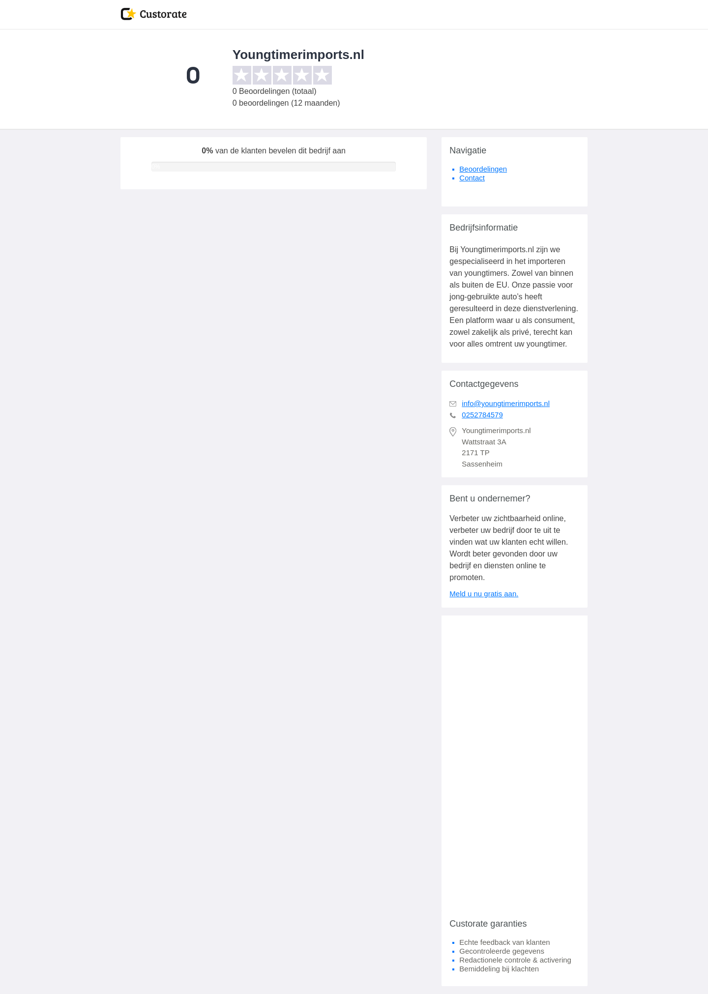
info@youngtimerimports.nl (506, 403)
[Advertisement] (515, 762)
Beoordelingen (483, 169)
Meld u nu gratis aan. (483, 593)
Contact (472, 178)
